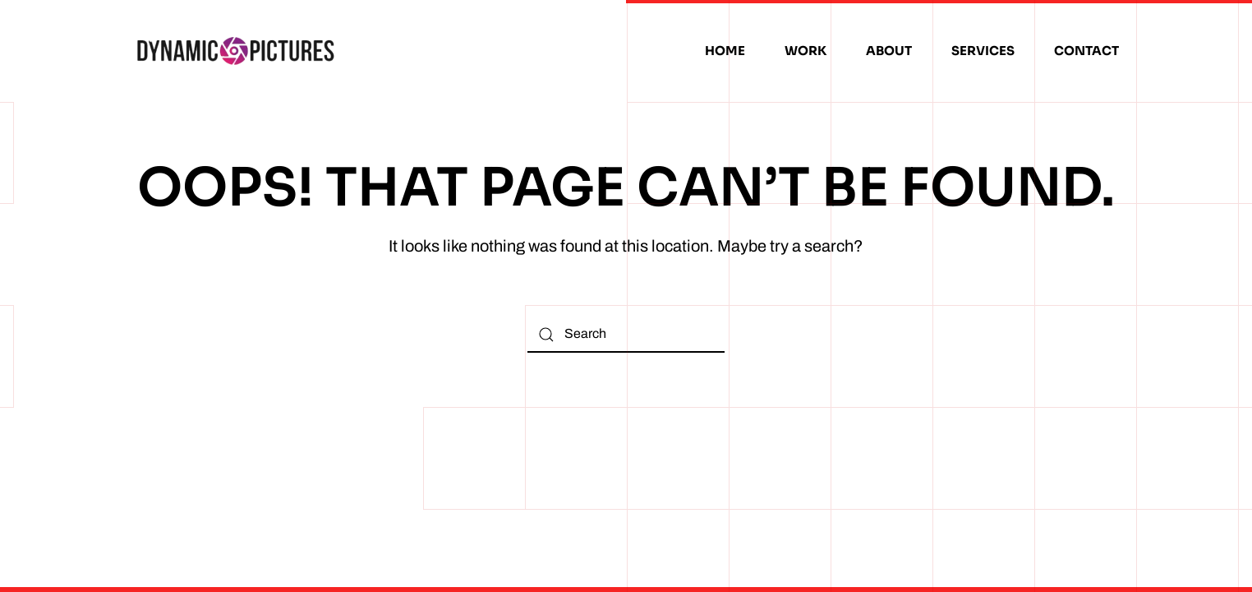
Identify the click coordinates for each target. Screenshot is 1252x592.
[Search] (626, 334)
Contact (1086, 50)
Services (983, 50)
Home (725, 50)
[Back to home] (235, 51)
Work (805, 50)
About (889, 50)
